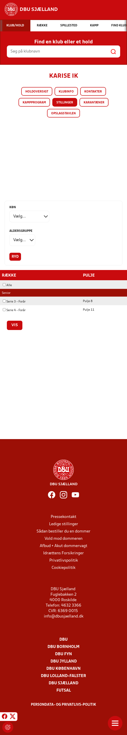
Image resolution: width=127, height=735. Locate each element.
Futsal (63, 690)
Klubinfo (66, 91)
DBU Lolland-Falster (63, 676)
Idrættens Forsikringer (63, 553)
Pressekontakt (63, 517)
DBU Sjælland (63, 683)
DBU (63, 640)
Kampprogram (34, 102)
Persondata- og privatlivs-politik (63, 704)
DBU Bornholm (63, 647)
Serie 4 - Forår (14, 310)
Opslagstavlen (63, 113)
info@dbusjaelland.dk (63, 616)
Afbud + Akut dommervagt (63, 546)
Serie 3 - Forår (14, 301)
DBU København (63, 669)
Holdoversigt (36, 91)
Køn (12, 207)
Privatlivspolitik (63, 560)
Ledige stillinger (63, 524)
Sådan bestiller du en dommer (63, 531)
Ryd (15, 256)
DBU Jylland (63, 661)
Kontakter (93, 91)
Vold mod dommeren (63, 539)
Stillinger (64, 102)
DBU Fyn (63, 654)
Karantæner (94, 102)
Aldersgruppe (20, 231)
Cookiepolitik (63, 568)
